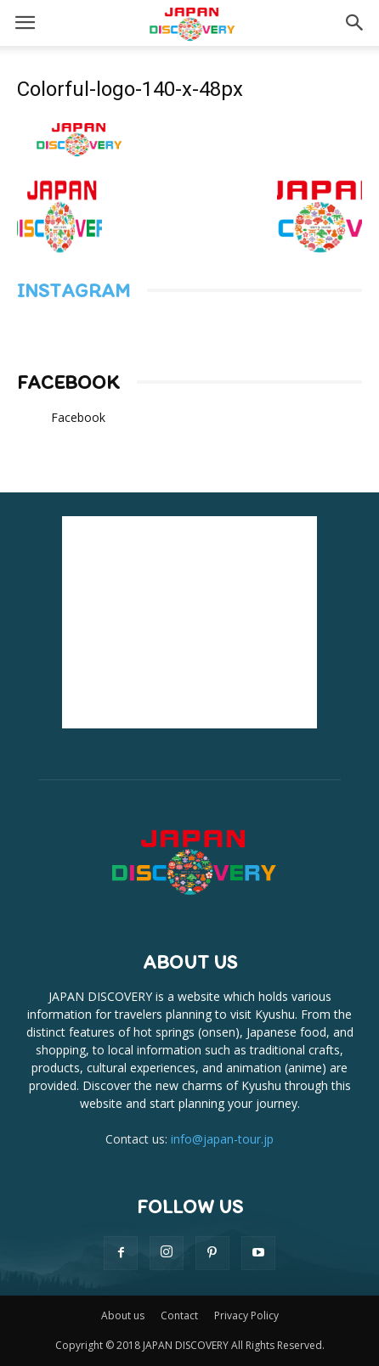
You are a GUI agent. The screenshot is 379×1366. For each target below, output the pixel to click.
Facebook (68, 382)
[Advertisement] (189, 622)
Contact (179, 1315)
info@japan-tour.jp (222, 1139)
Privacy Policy (246, 1315)
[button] (355, 23)
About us (122, 1315)
